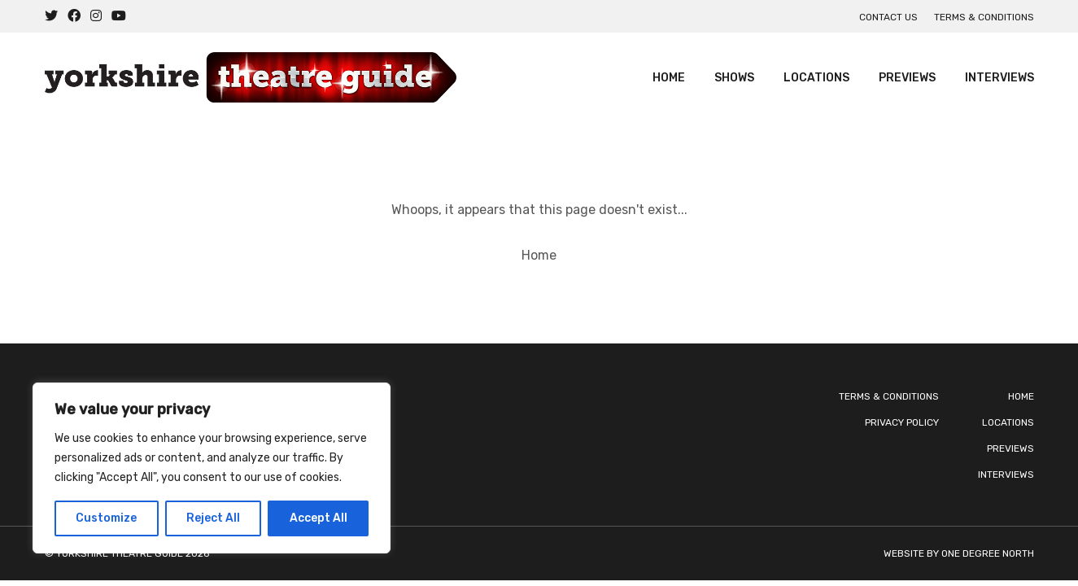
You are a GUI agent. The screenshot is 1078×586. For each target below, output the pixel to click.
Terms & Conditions (984, 17)
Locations (816, 78)
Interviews (999, 78)
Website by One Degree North (959, 553)
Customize (106, 518)
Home (668, 78)
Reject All (213, 518)
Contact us (888, 17)
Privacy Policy (902, 422)
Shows (734, 78)
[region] (212, 468)
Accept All (318, 518)
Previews (907, 78)
